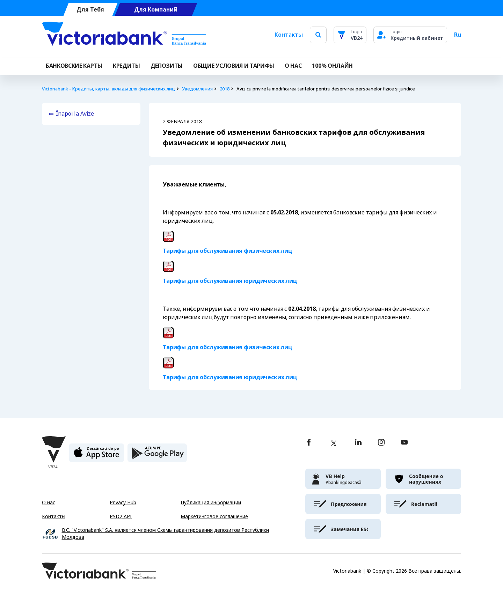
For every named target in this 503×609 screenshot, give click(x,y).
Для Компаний (155, 9)
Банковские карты (74, 66)
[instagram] (381, 443)
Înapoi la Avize (75, 114)
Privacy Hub (123, 502)
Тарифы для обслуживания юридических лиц (230, 281)
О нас (48, 502)
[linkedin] (358, 443)
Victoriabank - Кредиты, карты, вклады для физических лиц (108, 89)
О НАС (293, 66)
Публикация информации (211, 502)
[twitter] (333, 443)
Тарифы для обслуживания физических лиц (227, 251)
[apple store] (96, 455)
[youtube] (404, 443)
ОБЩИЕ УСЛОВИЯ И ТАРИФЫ (233, 66)
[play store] (157, 455)
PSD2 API (121, 516)
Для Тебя (90, 9)
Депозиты (167, 66)
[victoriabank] (343, 479)
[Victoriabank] (124, 35)
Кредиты (126, 66)
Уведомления (197, 89)
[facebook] (308, 443)
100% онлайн (332, 66)
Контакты (289, 35)
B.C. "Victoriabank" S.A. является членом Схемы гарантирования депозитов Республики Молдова (165, 534)
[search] (318, 34)
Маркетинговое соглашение (214, 516)
